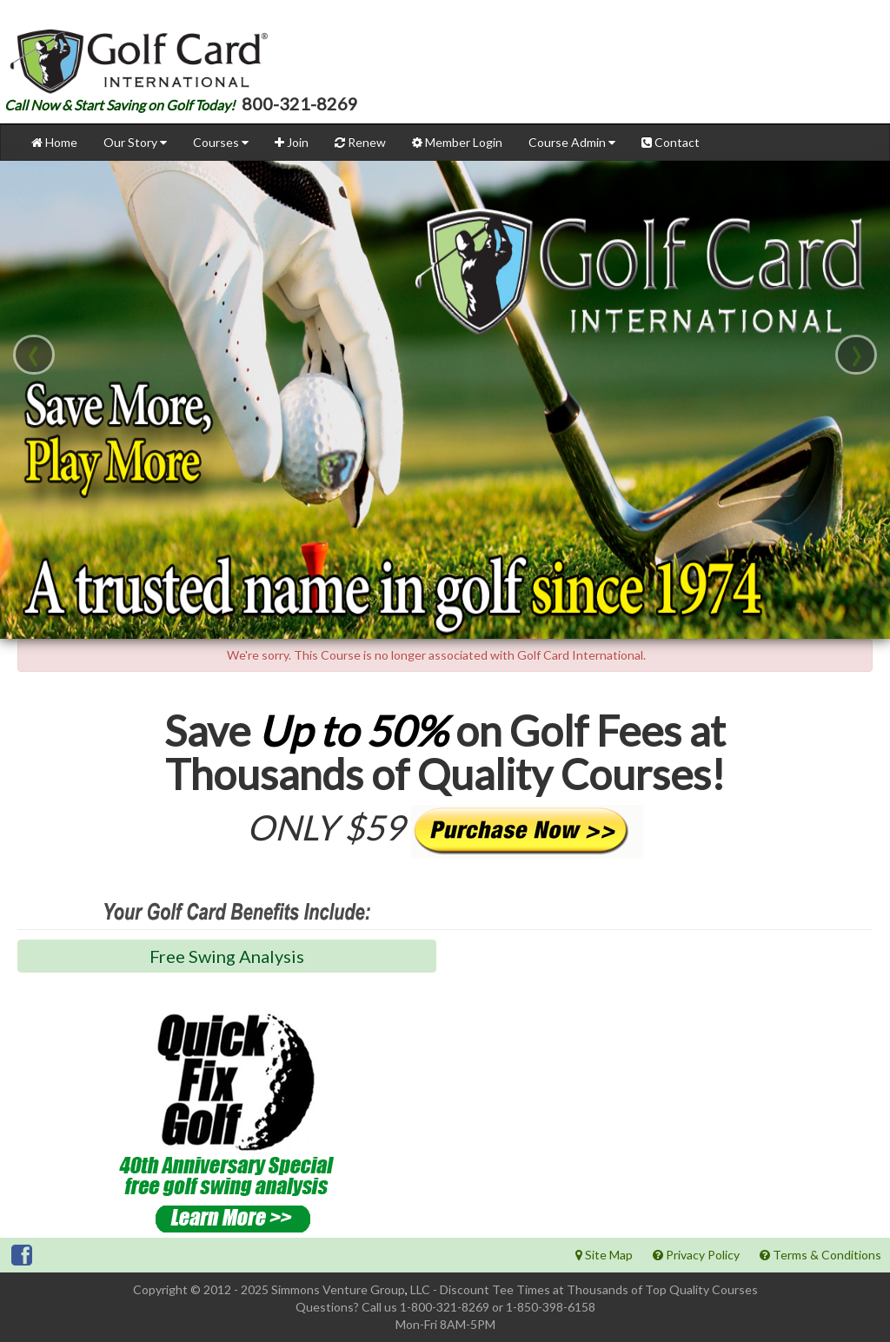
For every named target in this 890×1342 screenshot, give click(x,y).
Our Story (135, 142)
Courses (221, 142)
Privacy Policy (696, 1254)
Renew (360, 142)
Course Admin (571, 142)
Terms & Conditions (820, 1254)
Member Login (457, 142)
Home (54, 142)
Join (292, 142)
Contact (670, 142)
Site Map (604, 1254)
